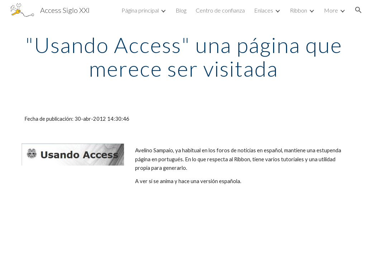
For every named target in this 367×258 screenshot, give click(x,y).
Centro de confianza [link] (220, 10)
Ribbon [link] (298, 10)
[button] (358, 10)
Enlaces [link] (263, 10)
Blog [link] (181, 10)
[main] (184, 56)
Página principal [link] (140, 10)
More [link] (331, 10)
